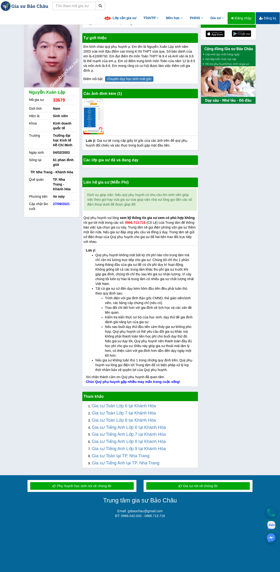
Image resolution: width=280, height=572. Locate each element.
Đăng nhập (241, 18)
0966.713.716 (135, 222)
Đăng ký (267, 18)
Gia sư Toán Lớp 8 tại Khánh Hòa (124, 420)
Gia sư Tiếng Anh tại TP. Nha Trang (125, 463)
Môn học (174, 18)
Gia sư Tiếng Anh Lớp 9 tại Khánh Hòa (129, 448)
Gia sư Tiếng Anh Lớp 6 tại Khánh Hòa (129, 427)
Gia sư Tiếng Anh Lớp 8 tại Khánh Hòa (129, 441)
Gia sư (217, 18)
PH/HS (196, 18)
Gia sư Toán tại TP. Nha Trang (121, 455)
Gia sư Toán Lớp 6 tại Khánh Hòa (124, 405)
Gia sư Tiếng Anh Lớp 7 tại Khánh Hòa (129, 434)
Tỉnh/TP (151, 18)
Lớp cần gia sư (120, 18)
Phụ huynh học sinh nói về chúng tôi (82, 486)
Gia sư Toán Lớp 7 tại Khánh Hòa (124, 413)
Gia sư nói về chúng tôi (198, 486)
